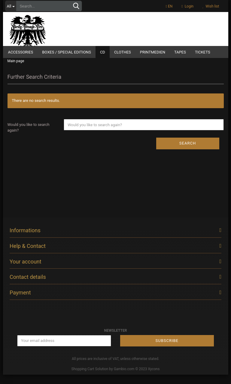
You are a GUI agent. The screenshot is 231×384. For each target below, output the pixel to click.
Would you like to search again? (29, 137)
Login (187, 6)
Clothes (122, 52)
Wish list (210, 6)
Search (187, 152)
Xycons (154, 378)
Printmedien (152, 52)
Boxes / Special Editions (66, 52)
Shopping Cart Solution (89, 378)
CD (102, 52)
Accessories (20, 52)
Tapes (180, 52)
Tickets (202, 52)
